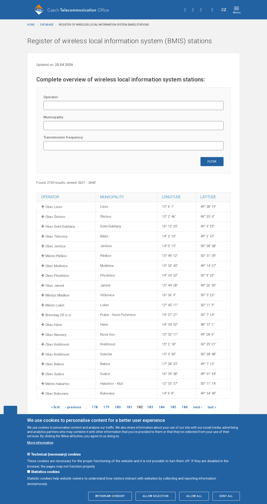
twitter (193, 9)
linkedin (201, 9)
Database (47, 24)
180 (118, 407)
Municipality (112, 197)
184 (162, 407)
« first (55, 407)
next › (197, 407)
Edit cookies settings (10, 410)
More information (40, 442)
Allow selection (156, 496)
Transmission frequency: (63, 137)
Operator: (51, 97)
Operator (50, 197)
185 (173, 407)
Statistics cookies (45, 472)
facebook (185, 9)
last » (212, 407)
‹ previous (73, 407)
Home (31, 24)
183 (150, 407)
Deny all (226, 496)
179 (106, 407)
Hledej (212, 9)
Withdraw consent (110, 496)
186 (185, 407)
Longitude (171, 197)
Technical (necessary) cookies (56, 454)
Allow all (194, 496)
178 (95, 407)
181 (129, 407)
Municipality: (53, 117)
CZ (223, 9)
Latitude (208, 197)
